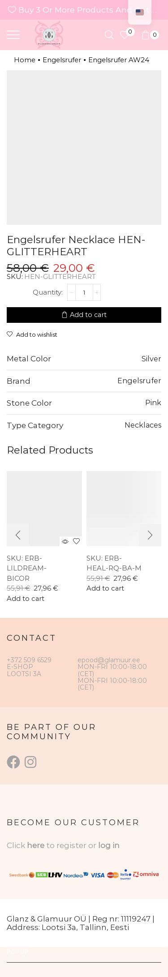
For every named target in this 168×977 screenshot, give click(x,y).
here (35, 845)
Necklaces (143, 424)
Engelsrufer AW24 (118, 60)
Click (17, 845)
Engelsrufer (62, 60)
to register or (72, 845)
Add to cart (88, 315)
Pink (153, 402)
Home (24, 60)
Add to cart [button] (25, 599)
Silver (151, 358)
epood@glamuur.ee (109, 660)
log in (109, 845)
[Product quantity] (84, 292)
